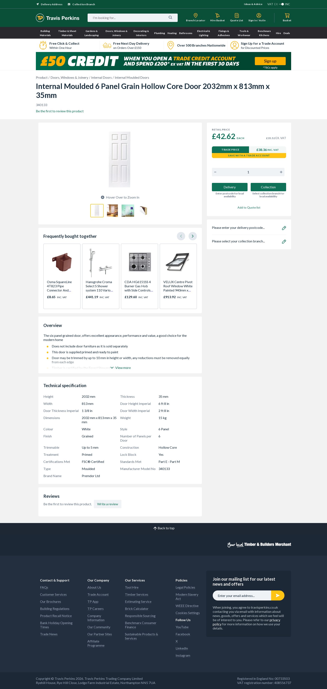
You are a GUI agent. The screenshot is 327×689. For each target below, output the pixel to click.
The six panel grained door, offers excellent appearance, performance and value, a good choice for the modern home (120, 337)
